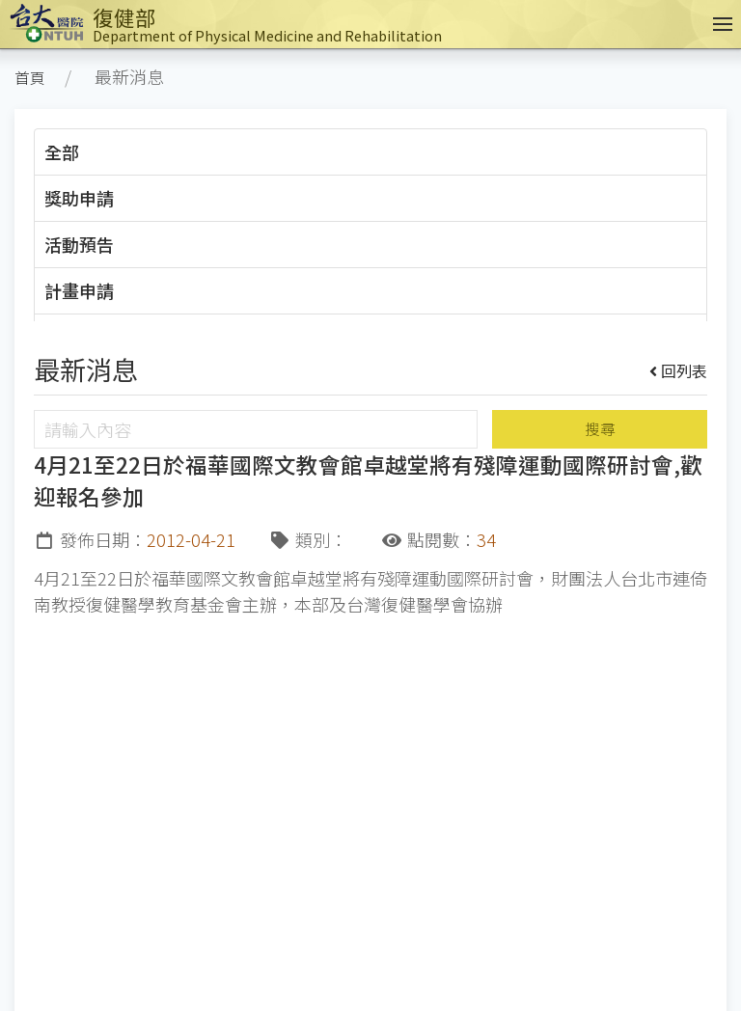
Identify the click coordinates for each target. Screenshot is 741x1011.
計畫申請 (79, 290)
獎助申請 (79, 197)
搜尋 (600, 429)
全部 (61, 151)
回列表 (678, 370)
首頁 (29, 78)
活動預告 (79, 244)
